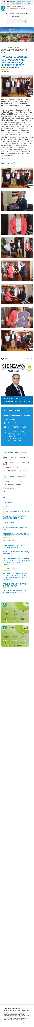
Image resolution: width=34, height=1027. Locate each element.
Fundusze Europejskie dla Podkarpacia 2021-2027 (14, 592)
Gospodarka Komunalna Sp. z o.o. (16, 528)
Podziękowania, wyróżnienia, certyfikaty (16, 535)
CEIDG (5, 507)
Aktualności (15, 47)
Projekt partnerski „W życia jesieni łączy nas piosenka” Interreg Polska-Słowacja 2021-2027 (15, 576)
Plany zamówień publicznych (16, 511)
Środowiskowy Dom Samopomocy (15, 470)
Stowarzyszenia (8, 488)
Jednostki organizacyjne (14, 453)
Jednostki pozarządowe (14, 477)
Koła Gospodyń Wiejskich (12, 485)
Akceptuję (25, 1022)
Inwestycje (8, 502)
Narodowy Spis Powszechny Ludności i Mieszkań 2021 (15, 517)
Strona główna (6, 47)
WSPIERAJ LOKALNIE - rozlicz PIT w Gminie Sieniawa (17, 546)
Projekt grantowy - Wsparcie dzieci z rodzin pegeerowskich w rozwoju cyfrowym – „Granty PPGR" (16, 561)
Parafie (5, 491)
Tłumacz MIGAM (9, 569)
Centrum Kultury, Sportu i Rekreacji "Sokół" (16, 463)
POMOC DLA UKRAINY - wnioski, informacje (16, 553)
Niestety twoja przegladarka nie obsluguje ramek (15, 612)
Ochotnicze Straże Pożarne (12, 481)
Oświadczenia (9, 541)
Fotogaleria (8, 523)
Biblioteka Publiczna (10, 467)
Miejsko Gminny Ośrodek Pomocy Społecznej (15, 458)
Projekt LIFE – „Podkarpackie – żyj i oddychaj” (16, 585)
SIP (4, 497)
